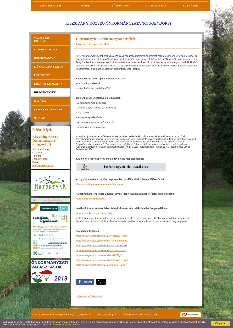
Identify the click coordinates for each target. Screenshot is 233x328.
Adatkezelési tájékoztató (109, 314)
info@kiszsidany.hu (42, 165)
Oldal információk (133, 314)
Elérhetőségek (45, 49)
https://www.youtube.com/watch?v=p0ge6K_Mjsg (100, 265)
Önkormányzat (45, 58)
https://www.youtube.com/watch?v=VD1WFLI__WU (102, 260)
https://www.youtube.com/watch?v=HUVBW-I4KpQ (101, 236)
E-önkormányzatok (49, 66)
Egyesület (42, 75)
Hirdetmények (45, 92)
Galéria (40, 101)
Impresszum (151, 314)
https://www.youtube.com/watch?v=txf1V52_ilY (99, 255)
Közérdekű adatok (48, 83)
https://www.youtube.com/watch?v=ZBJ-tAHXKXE (101, 250)
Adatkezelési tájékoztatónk (66, 324)
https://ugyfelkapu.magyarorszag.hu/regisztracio (100, 184)
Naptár (39, 118)
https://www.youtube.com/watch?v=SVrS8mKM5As (101, 240)
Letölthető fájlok (48, 109)
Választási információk (44, 39)
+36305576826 (40, 159)
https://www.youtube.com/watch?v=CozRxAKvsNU (101, 245)
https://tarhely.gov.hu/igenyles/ (91, 198)
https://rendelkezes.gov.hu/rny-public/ (94, 213)
